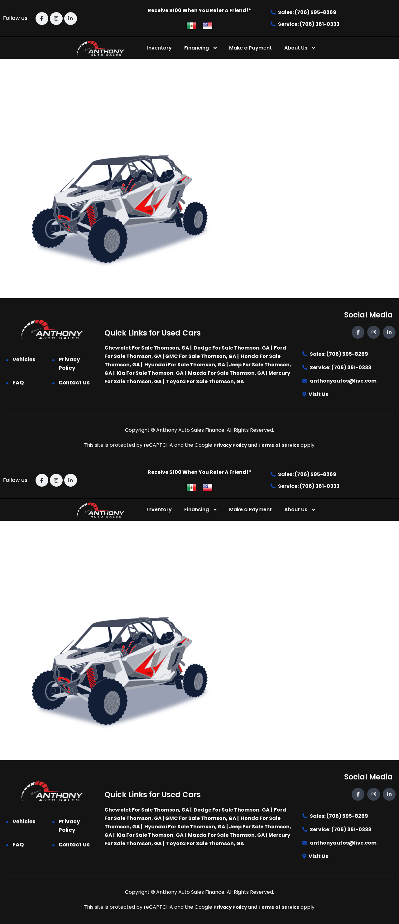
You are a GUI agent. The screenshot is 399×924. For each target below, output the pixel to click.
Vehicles (24, 359)
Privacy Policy (69, 364)
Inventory (159, 47)
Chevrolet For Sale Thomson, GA (146, 347)
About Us (295, 47)
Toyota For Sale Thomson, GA (205, 381)
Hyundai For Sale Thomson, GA (184, 364)
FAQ (18, 382)
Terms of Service (281, 445)
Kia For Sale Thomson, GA (150, 373)
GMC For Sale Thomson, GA (200, 356)
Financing (196, 47)
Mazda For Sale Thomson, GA (226, 373)
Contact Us (74, 382)
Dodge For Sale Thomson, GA (232, 347)
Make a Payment (250, 47)
